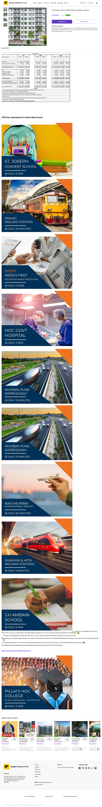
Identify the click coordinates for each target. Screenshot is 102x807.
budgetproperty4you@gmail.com (45, 782)
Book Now (62, 21)
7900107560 (40, 784)
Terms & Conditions (40, 804)
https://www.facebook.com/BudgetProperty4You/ (16, 651)
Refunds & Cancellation (31, 804)
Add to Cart (84, 21)
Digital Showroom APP (20, 804)
